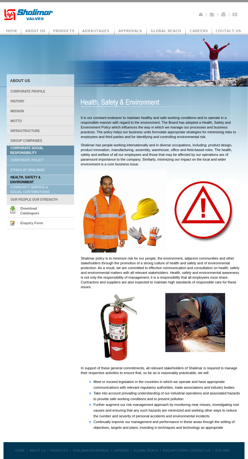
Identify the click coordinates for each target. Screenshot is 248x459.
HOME (19, 450)
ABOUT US (37, 450)
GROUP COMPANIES (26, 141)
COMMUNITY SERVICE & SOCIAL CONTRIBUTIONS (28, 189)
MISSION (17, 111)
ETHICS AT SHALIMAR (27, 170)
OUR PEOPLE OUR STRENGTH (34, 199)
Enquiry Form (31, 223)
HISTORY (17, 101)
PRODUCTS (59, 450)
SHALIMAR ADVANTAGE (91, 450)
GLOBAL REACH (146, 450)
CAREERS (121, 450)
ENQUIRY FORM (175, 450)
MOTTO (16, 121)
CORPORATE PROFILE (27, 91)
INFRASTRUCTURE (25, 131)
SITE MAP (222, 450)
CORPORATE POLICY (26, 160)
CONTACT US (200, 450)
